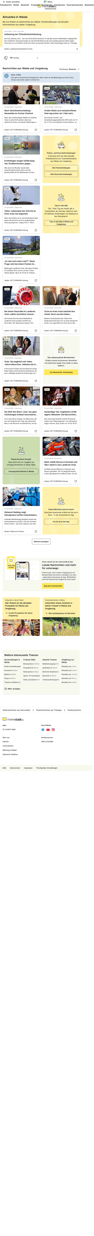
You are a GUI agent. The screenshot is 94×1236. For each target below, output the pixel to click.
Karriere (6, 741)
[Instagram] (53, 729)
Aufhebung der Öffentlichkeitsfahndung (22, 34)
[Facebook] (43, 729)
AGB (4, 768)
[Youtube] (48, 729)
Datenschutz (15, 768)
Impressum (28, 768)
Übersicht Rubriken (10, 754)
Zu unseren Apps (9, 729)
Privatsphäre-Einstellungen (46, 768)
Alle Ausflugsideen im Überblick (60, 613)
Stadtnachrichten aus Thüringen (47, 710)
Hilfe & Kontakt (47, 741)
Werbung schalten (10, 750)
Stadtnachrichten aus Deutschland (16, 710)
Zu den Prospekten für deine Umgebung (18, 614)
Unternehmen (8, 746)
